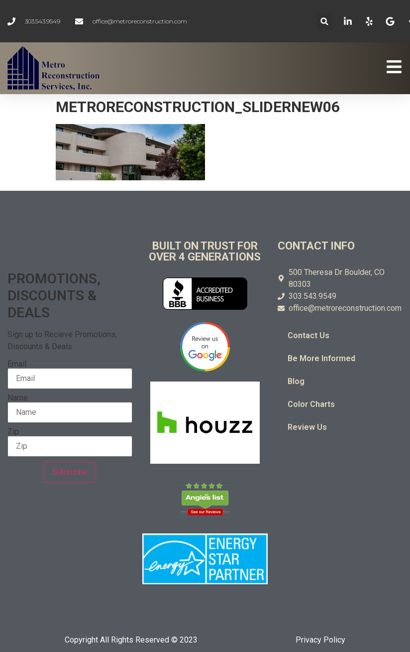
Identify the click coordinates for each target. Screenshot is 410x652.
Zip (13, 432)
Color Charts (311, 404)
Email (16, 364)
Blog (296, 381)
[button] (324, 21)
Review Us (307, 427)
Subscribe (70, 472)
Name (17, 398)
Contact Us (308, 335)
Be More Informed (321, 358)
